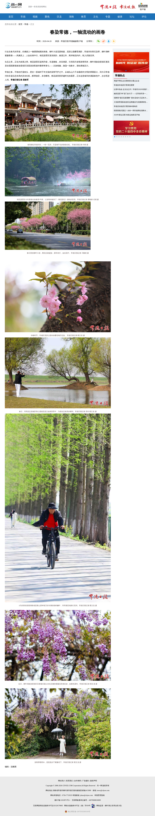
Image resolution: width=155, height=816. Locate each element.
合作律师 (77, 781)
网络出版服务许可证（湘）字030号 (77, 806)
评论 (144, 16)
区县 (59, 16)
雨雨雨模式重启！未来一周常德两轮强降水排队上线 (133, 111)
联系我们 (69, 781)
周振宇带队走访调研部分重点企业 (126, 81)
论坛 (132, 16)
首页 (10, 16)
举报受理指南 (99, 795)
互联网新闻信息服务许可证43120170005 (48, 806)
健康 (119, 16)
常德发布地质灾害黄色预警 (124, 85)
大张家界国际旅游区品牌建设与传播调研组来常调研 (133, 102)
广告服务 (85, 781)
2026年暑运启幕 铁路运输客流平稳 (127, 115)
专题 (107, 16)
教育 (83, 16)
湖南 (71, 16)
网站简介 (61, 781)
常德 (23, 16)
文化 (95, 16)
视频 (35, 16)
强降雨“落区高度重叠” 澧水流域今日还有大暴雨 (132, 98)
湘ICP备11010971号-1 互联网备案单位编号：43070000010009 (77, 800)
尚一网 (99, 786)
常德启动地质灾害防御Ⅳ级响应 (125, 106)
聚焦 (47, 16)
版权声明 (93, 781)
